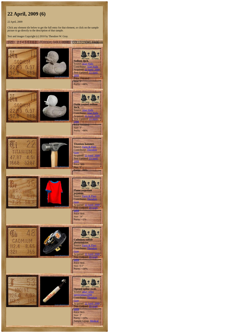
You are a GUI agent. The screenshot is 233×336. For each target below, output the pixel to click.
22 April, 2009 (92, 69)
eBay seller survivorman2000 (84, 293)
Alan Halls (87, 63)
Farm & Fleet (89, 146)
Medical (94, 321)
